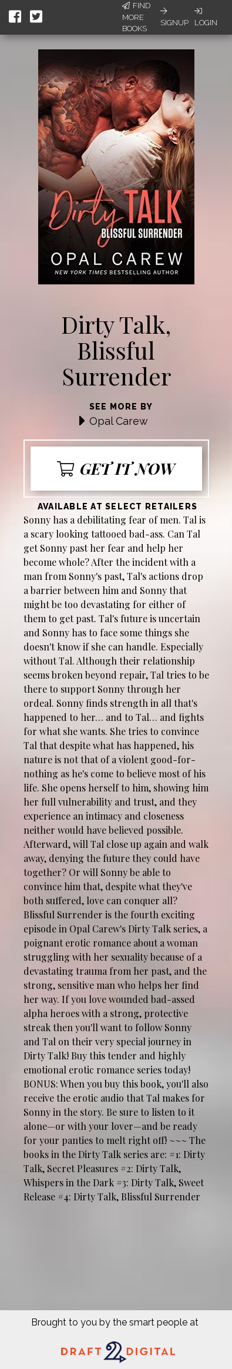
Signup (174, 17)
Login (205, 17)
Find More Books (136, 17)
